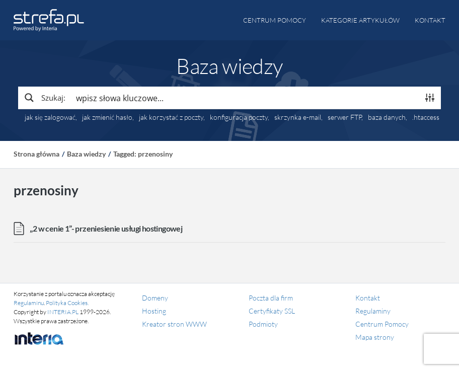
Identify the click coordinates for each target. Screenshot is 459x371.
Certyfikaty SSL (272, 311)
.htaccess (425, 117)
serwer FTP (344, 117)
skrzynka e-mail (297, 117)
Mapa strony (374, 337)
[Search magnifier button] (44, 98)
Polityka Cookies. (67, 303)
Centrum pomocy (274, 20)
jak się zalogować (50, 117)
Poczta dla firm (271, 297)
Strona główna (36, 154)
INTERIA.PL (63, 312)
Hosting (154, 311)
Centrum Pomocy (382, 324)
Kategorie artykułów (360, 20)
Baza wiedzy (86, 154)
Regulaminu (29, 303)
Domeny (155, 297)
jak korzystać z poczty (171, 117)
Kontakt (430, 20)
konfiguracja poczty (239, 117)
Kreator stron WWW (174, 324)
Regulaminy (373, 311)
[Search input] (245, 97)
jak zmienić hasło (107, 117)
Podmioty (263, 324)
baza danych (387, 117)
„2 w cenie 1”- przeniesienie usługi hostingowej (106, 228)
